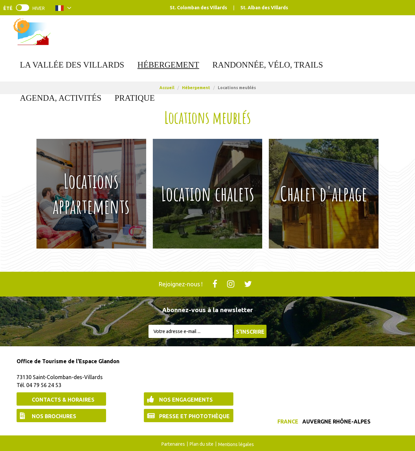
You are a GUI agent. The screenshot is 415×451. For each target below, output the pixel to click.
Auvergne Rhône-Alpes (336, 421)
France (287, 421)
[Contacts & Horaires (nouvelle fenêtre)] (61, 399)
